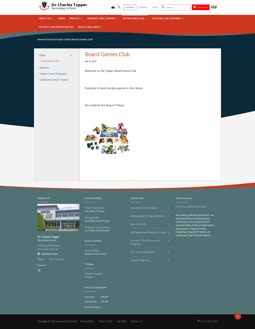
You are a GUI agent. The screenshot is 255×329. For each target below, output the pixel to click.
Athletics (44, 67)
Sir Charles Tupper (69, 4)
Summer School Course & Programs (149, 242)
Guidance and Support (102, 18)
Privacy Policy (87, 321)
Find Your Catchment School (191, 206)
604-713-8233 (56, 259)
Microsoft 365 (149, 224)
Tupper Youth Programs (53, 73)
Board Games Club (50, 60)
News (61, 18)
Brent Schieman (94, 208)
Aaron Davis (92, 250)
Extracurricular (135, 18)
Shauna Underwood (97, 227)
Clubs (56, 55)
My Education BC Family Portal (149, 216)
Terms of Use (105, 321)
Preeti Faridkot (93, 274)
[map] (113, 7)
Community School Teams (53, 79)
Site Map (121, 321)
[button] (72, 55)
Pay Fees (130, 7)
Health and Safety (89, 27)
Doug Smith (92, 217)
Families (76, 18)
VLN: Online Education (149, 252)
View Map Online (49, 253)
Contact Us (136, 321)
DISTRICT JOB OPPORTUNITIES (56, 27)
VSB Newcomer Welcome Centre (149, 232)
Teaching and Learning (168, 18)
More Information (92, 307)
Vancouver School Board (149, 207)
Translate (143, 7)
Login (155, 7)
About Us (46, 18)
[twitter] (119, 7)
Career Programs (149, 260)
